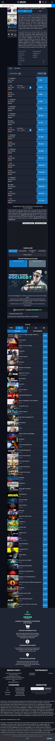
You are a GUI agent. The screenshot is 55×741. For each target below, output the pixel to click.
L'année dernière (23, 251)
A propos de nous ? (14, 674)
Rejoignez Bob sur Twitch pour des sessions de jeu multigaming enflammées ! (27, 304)
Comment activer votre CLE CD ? (14, 679)
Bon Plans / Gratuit (20, 691)
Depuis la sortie (13, 251)
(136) (32, 310)
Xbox (7, 690)
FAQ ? (13, 680)
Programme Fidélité (20, 688)
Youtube (50, 673)
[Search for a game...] (27, 5)
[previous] (8, 24)
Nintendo (7, 694)
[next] (15, 24)
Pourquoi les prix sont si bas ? (14, 676)
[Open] (3, 2)
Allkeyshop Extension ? (13, 682)
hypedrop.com (36, 53)
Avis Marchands (20, 692)
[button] (52, 2)
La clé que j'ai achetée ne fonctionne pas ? (13, 677)
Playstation (7, 692)
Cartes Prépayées (20, 689)
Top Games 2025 (20, 694)
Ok (27, 738)
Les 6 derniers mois (32, 251)
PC (7, 688)
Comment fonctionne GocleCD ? (14, 673)
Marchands (32, 674)
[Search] (53, 5)
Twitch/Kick (32, 673)
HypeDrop (35, 55)
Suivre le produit (27, 254)
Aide (49, 738)
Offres (10, 68)
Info (25, 11)
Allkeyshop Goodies (20, 695)
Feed (40, 11)
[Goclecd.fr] (21, 2)
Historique (17, 68)
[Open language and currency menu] (43, 2)
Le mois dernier (42, 251)
